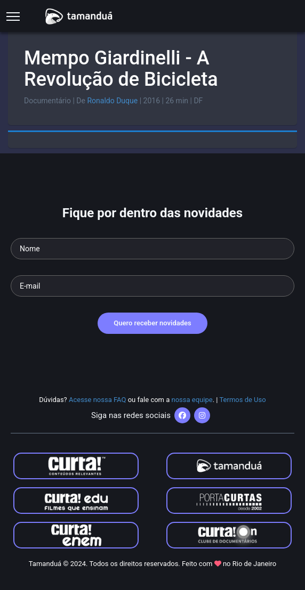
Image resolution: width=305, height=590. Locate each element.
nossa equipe (192, 400)
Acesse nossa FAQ (97, 400)
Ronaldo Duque (112, 100)
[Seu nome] (152, 248)
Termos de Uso (242, 400)
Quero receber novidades (152, 323)
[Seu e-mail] (152, 286)
